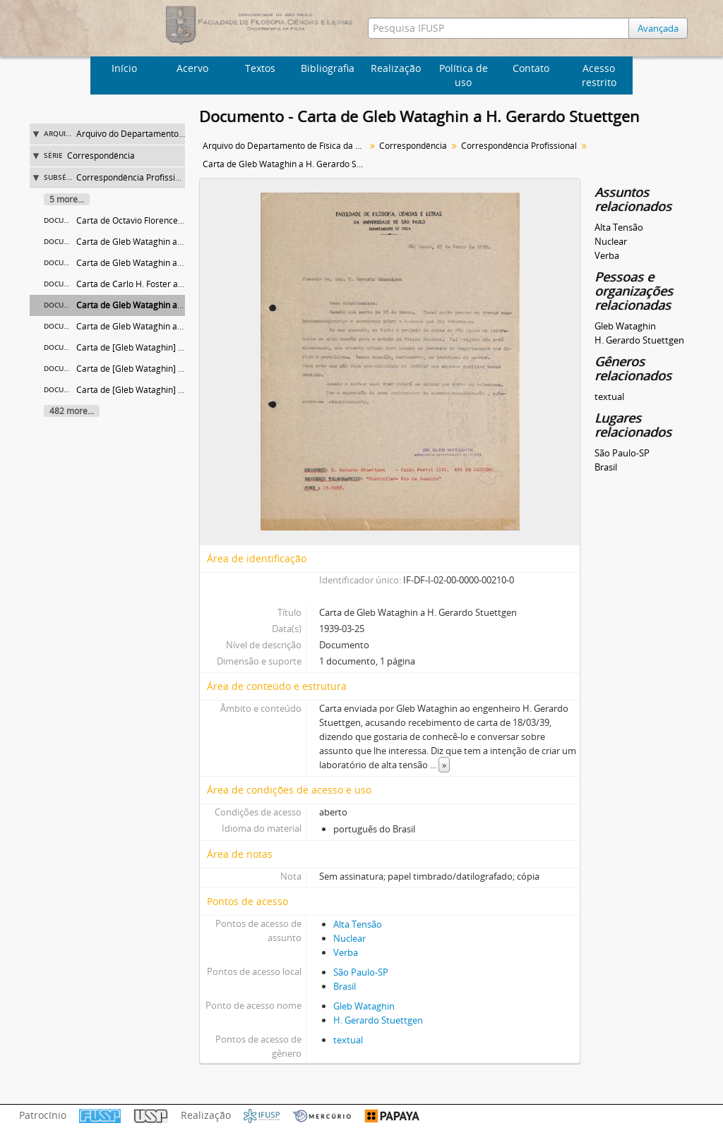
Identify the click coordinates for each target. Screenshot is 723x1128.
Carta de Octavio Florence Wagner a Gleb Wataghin (177, 220)
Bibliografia (327, 68)
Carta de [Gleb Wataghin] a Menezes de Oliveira (170, 347)
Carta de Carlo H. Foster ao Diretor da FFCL (161, 284)
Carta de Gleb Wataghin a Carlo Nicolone (156, 326)
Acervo (192, 68)
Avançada (658, 28)
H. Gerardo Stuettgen (378, 1020)
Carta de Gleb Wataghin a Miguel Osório (155, 242)
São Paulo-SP (360, 972)
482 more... (71, 411)
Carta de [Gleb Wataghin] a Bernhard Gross (162, 369)
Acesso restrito (599, 75)
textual (348, 1039)
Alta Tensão (357, 924)
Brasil (344, 986)
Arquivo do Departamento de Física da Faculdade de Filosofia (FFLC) (286, 146)
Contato (531, 68)
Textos (260, 68)
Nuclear (349, 938)
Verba (345, 952)
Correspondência (101, 156)
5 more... (66, 199)
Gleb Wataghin (364, 1006)
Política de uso (463, 75)
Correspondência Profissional (134, 177)
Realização (396, 68)
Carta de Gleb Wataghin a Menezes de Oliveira (168, 263)
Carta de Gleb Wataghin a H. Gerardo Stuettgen (169, 305)
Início (124, 68)
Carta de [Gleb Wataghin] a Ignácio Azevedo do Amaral (184, 390)
